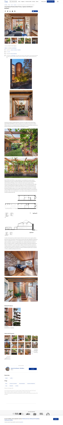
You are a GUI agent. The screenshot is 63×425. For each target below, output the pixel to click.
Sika (12, 55)
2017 (9, 51)
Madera (6, 378)
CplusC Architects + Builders (16, 49)
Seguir (32, 368)
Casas (5, 48)
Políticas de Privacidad (34, 418)
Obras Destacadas (22, 383)
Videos (37, 1)
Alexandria (11, 385)
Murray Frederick (14, 53)
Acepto (56, 419)
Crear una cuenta (51, 1)
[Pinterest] (15, 11)
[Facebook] (5, 11)
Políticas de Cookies (8, 420)
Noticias (33, 1)
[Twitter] (7, 11)
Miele (14, 55)
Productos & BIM (28, 1)
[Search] (14, 1)
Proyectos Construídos (13, 383)
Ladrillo (11, 378)
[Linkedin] (10, 11)
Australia (14, 48)
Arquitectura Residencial (31, 383)
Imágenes (23, 1)
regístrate (21, 422)
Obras (19, 1)
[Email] (12, 11)
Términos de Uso (25, 418)
